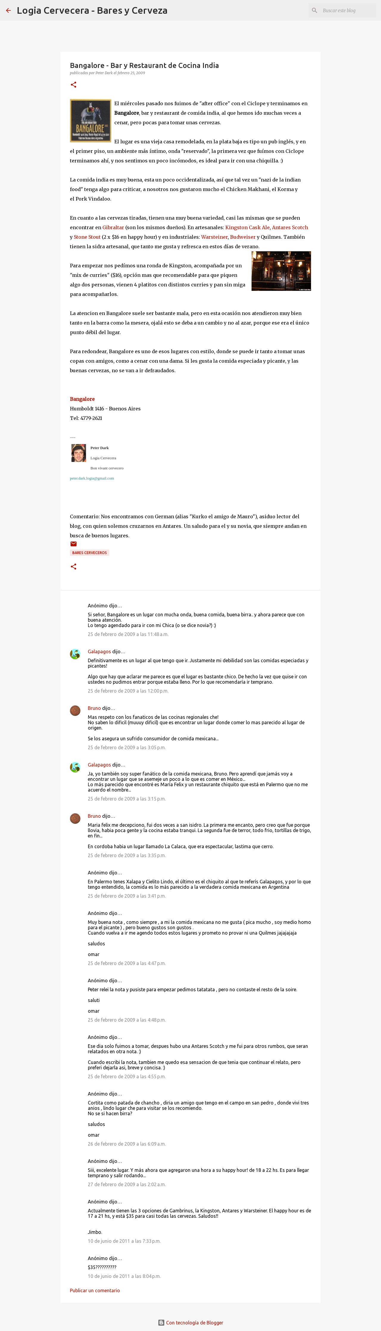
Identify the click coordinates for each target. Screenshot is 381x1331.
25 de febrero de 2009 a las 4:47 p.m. (127, 963)
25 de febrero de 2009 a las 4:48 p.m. (127, 1020)
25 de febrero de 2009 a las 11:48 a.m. (128, 634)
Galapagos (99, 651)
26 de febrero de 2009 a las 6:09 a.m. (127, 1144)
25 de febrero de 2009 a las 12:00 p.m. (128, 691)
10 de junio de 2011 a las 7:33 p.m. (124, 1241)
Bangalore (83, 399)
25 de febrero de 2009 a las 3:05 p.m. (127, 747)
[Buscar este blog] (345, 10)
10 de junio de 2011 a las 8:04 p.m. (124, 1276)
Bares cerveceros (89, 553)
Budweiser (243, 237)
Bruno (94, 708)
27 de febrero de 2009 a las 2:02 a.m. (127, 1184)
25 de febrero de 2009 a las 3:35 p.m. (127, 855)
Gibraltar (113, 227)
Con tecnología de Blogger (190, 1322)
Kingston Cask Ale (247, 227)
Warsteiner (214, 237)
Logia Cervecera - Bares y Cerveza (92, 10)
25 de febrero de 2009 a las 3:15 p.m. (127, 798)
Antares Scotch (290, 227)
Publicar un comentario (95, 1290)
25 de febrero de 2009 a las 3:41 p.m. (127, 896)
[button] (73, 85)
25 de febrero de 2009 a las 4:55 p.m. (127, 1076)
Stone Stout (87, 237)
